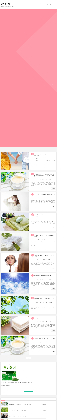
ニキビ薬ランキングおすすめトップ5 (43, 322)
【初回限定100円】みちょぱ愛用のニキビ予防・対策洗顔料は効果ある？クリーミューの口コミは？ (45, 176)
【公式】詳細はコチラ (28, 394)
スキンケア (45, 158)
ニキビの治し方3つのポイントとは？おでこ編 (45, 195)
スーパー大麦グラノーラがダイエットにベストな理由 (44, 408)
